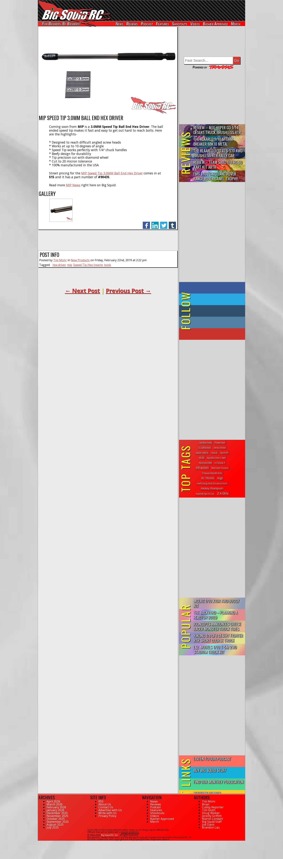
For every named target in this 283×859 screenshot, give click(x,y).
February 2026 (56, 807)
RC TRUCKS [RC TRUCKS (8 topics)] (207, 478)
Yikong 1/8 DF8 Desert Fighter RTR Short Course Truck (218, 637)
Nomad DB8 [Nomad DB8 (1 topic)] (205, 462)
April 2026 (53, 801)
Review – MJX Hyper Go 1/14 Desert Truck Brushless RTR (217, 129)
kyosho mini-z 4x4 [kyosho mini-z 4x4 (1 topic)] (216, 457)
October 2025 (56, 819)
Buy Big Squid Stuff (209, 770)
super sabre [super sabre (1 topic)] (202, 452)
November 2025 (57, 816)
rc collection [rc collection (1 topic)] (204, 447)
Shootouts (179, 23)
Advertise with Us (110, 810)
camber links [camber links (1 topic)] (205, 442)
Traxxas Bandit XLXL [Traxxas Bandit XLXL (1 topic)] (212, 473)
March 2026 (54, 804)
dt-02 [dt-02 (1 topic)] (201, 457)
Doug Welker (211, 813)
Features (162, 23)
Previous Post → (128, 290)
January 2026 (55, 810)
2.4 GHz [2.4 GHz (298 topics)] (222, 493)
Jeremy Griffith (212, 816)
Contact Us (105, 807)
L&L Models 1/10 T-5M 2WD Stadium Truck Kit (215, 649)
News (119, 23)
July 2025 (53, 827)
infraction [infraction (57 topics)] (202, 468)
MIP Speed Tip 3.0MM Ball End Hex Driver (112, 173)
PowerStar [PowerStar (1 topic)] (220, 442)
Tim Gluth (208, 810)
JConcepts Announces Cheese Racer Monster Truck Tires (217, 626)
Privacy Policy (107, 816)
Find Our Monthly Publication (218, 782)
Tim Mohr (60, 260)
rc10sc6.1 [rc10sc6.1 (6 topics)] (220, 462)
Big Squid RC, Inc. (109, 835)
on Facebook (213, 288)
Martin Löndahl (212, 819)
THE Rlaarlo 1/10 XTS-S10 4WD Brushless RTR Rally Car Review (218, 153)
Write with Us (107, 813)
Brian (205, 804)
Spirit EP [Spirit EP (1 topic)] (224, 452)
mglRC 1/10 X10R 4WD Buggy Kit (216, 603)
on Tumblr (217, 311)
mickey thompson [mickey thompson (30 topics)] (212, 488)
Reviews (132, 23)
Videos (195, 23)
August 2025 (55, 825)
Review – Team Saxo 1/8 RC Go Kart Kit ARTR (217, 164)
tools (107, 265)
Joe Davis (208, 825)
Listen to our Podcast (212, 759)
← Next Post (82, 290)
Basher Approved (215, 23)
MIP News (73, 185)
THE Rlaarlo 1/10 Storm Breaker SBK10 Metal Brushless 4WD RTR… (213, 141)
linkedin (155, 223)
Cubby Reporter (213, 807)
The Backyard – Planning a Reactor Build (215, 614)
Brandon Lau (211, 827)
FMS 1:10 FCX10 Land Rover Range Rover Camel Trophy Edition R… (215, 176)
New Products (80, 260)
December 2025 (57, 813)
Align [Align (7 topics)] (220, 478)
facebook (146, 223)
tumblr (172, 223)
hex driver (59, 265)
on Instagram (211, 322)
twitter (163, 223)
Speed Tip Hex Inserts (88, 265)
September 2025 (58, 822)
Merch (235, 23)
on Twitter (217, 299)
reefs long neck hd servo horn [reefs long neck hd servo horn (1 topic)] (212, 483)
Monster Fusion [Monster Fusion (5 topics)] (220, 467)
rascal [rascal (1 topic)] (214, 452)
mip (69, 265)
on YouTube (215, 334)
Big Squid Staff (212, 822)
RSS (100, 801)
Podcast (147, 23)
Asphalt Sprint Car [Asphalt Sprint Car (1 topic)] (205, 493)
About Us (104, 804)
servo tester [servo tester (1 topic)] (220, 447)
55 (39, 842)
